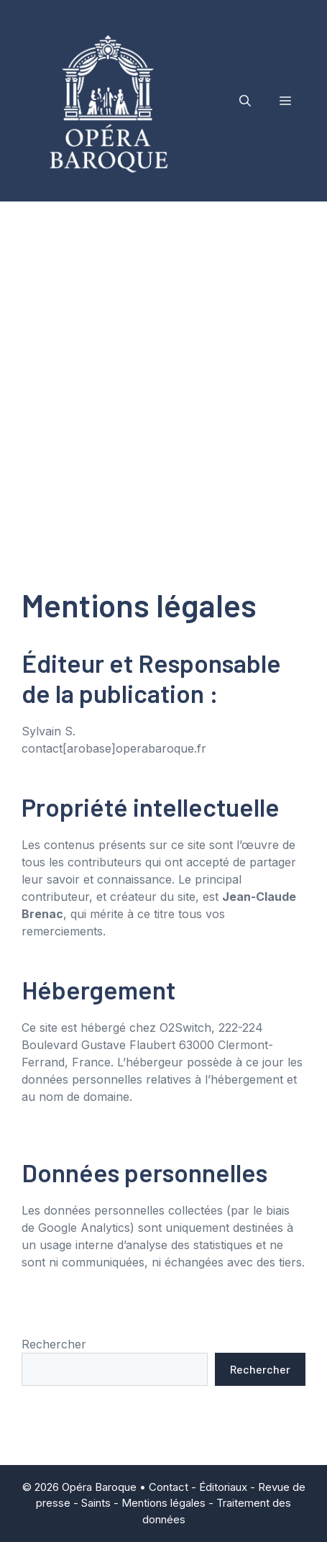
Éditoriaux (223, 1487)
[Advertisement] (163, 372)
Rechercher (54, 1344)
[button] (245, 100)
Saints (96, 1503)
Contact (168, 1487)
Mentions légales (163, 1503)
